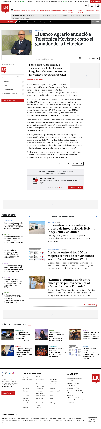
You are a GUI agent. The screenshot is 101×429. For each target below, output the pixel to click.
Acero (28, 18)
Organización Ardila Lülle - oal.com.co (92, 419)
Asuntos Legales (27, 379)
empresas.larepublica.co (39, 418)
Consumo (25, 384)
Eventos (52, 388)
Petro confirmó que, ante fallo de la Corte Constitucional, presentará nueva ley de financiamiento (14, 299)
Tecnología (53, 346)
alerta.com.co (5, 423)
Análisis (52, 377)
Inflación (34, 15)
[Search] (86, 6)
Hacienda (7, 234)
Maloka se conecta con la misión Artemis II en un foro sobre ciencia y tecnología (57, 352)
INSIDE (97, 10)
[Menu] (12, 10)
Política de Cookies (73, 397)
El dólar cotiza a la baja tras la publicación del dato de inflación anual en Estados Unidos (13, 268)
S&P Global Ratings (18, 18)
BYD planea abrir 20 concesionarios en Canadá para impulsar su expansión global (23, 336)
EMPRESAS (31, 10)
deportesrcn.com (18, 423)
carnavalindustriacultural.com (31, 420)
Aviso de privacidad (73, 388)
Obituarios (39, 398)
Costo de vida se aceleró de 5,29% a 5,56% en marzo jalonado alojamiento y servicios (13, 239)
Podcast (25, 403)
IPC (40, 15)
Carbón (71, 15)
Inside (51, 395)
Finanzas (25, 391)
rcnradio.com (57, 420)
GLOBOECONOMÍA (44, 10)
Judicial (18, 346)
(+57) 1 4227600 (6, 386)
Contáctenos (71, 385)
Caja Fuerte (40, 379)
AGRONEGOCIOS (56, 10)
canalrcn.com (47, 420)
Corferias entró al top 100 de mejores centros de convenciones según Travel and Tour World (71, 256)
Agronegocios (27, 377)
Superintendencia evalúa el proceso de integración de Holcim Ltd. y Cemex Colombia (71, 228)
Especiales (39, 388)
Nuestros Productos (73, 383)
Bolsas (6, 263)
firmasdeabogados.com (57, 418)
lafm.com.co (80, 420)
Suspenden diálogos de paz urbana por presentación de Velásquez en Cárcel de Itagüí (23, 352)
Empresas (25, 388)
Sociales (25, 407)
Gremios (64, 15)
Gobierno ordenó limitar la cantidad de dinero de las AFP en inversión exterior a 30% (13, 283)
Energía (51, 330)
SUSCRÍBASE (95, 1)
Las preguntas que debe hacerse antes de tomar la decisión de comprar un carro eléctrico (13, 226)
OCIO (37, 10)
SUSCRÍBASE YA (75, 187)
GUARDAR (93, 58)
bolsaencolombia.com (74, 418)
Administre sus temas (10, 100)
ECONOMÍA (24, 10)
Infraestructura (40, 395)
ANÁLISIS (64, 10)
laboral (7, 277)
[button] (29, 180)
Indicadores (26, 395)
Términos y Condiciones (74, 390)
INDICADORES (90, 10)
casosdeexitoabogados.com (10, 420)
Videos (38, 407)
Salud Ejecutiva (54, 403)
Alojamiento (46, 15)
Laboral (85, 346)
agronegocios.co (23, 418)
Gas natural (56, 15)
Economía (53, 384)
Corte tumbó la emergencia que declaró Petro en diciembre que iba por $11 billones (13, 254)
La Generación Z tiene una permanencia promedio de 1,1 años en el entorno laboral (91, 353)
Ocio (51, 398)
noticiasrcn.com (69, 420)
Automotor (8, 220)
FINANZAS (17, 10)
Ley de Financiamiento (83, 15)
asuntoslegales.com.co (8, 418)
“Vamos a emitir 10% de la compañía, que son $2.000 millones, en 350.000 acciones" (91, 335)
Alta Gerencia (40, 377)
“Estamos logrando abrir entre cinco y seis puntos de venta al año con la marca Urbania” (69, 283)
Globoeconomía (55, 391)
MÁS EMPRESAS (89, 305)
